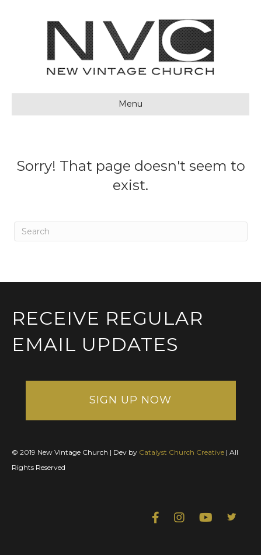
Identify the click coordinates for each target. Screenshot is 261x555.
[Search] (131, 231)
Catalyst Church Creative (181, 452)
